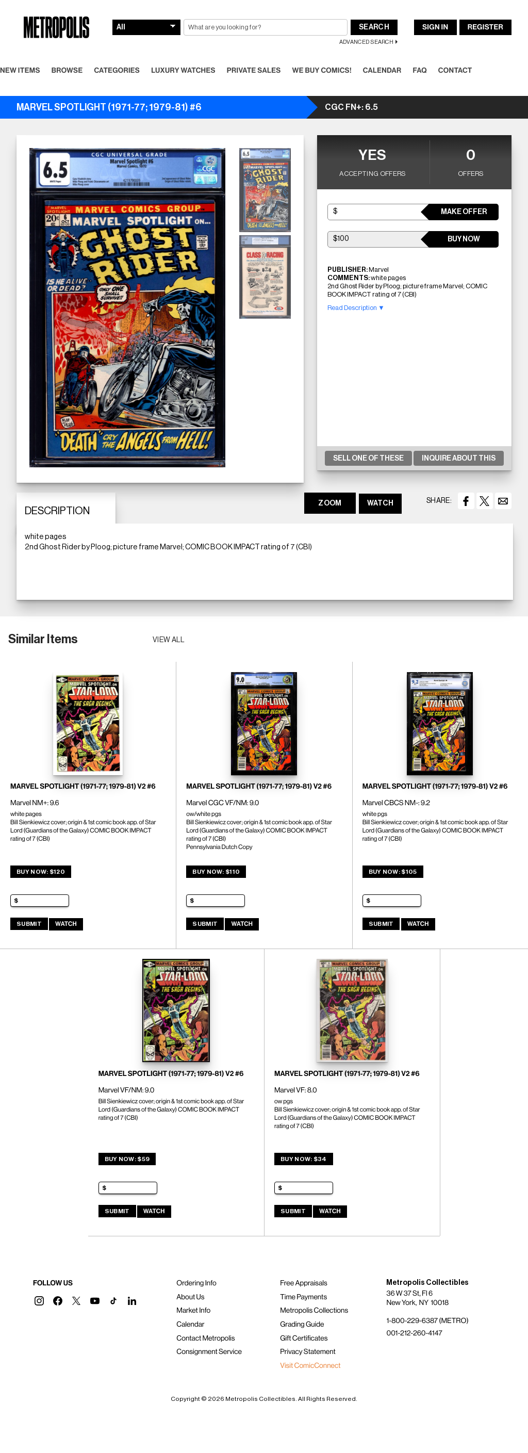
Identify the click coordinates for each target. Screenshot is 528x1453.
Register (485, 27)
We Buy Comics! (322, 70)
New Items (20, 70)
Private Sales (254, 70)
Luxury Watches (183, 70)
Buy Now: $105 (393, 872)
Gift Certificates (303, 1338)
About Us (190, 1297)
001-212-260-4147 (414, 1333)
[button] (39, 1301)
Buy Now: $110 (216, 872)
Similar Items (43, 639)
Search (374, 27)
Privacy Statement (308, 1352)
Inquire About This (459, 458)
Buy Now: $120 (40, 872)
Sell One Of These (368, 458)
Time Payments (303, 1297)
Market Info (193, 1310)
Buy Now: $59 (127, 1159)
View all (169, 640)
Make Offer (464, 212)
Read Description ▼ (356, 307)
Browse (67, 70)
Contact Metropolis (205, 1338)
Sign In (435, 27)
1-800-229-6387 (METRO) (427, 1321)
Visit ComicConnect (310, 1365)
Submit (29, 924)
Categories (117, 70)
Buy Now (464, 239)
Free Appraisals (303, 1283)
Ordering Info (196, 1283)
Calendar (382, 70)
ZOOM (329, 503)
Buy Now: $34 (303, 1159)
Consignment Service (209, 1352)
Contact (455, 70)
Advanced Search (366, 42)
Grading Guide (302, 1324)
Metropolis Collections (314, 1310)
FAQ (419, 70)
